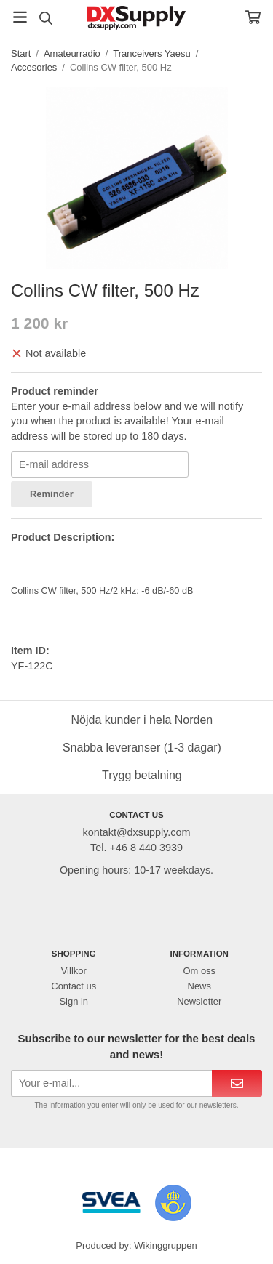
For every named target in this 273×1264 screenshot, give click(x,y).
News (199, 986)
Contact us (73, 986)
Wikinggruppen (165, 1245)
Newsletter (199, 1001)
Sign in (73, 1001)
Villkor (74, 970)
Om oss (199, 970)
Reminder (52, 493)
